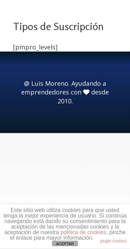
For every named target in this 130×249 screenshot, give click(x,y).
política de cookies (83, 232)
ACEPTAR (65, 244)
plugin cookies (113, 241)
